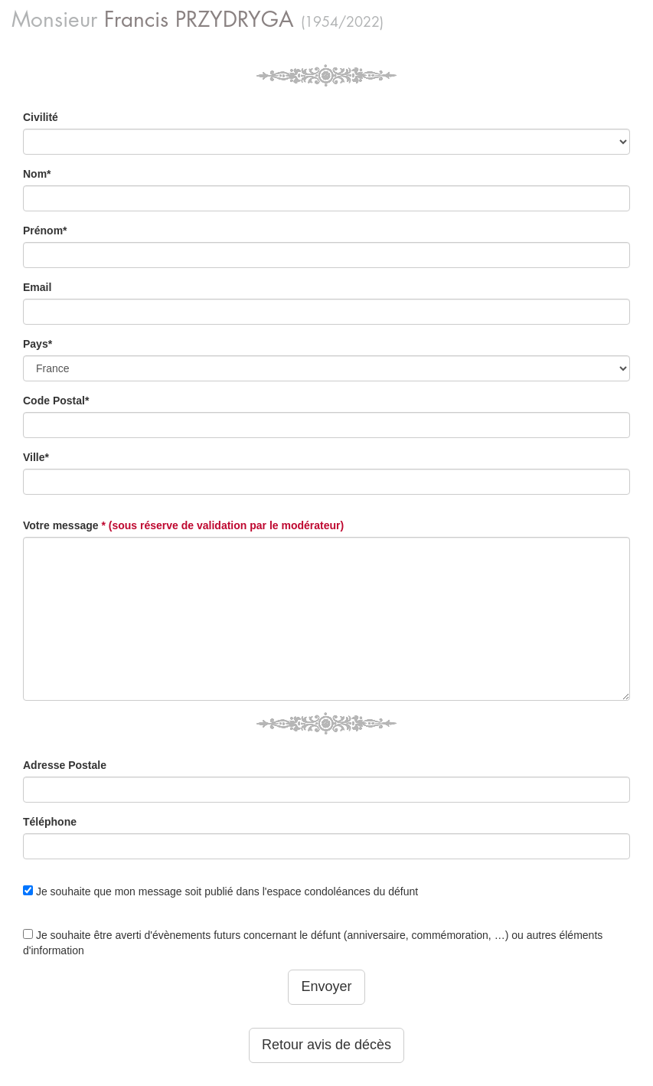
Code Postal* (56, 400)
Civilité (40, 117)
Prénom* (45, 230)
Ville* (36, 457)
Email (37, 287)
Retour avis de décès (326, 1044)
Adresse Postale (64, 765)
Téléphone (50, 822)
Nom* (37, 174)
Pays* (37, 344)
